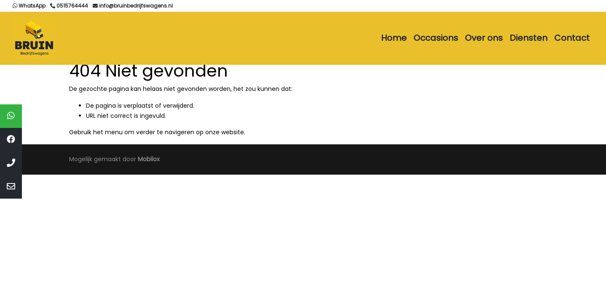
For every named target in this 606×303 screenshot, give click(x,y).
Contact (572, 38)
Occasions (435, 38)
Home (394, 38)
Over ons (484, 38)
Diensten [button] (528, 38)
